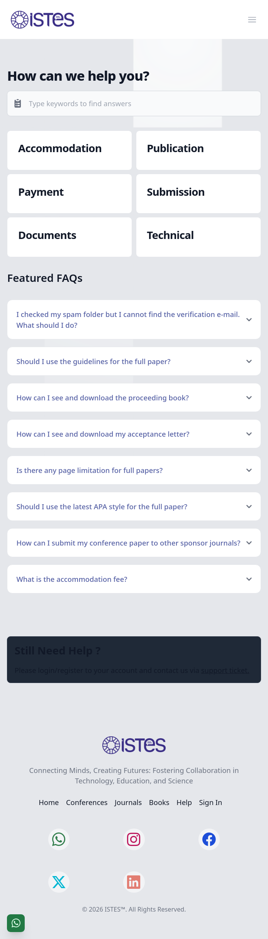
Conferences (87, 802)
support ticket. (225, 670)
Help (184, 802)
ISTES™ (115, 909)
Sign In (210, 802)
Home (49, 802)
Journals (128, 802)
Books (159, 802)
